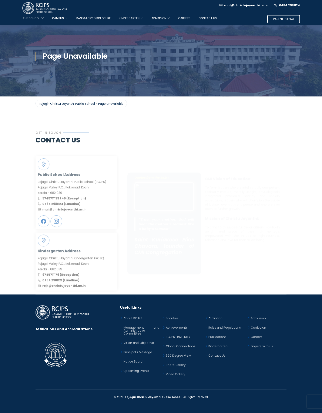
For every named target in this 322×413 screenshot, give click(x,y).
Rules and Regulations (224, 327)
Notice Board (133, 361)
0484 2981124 (287, 5)
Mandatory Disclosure (93, 18)
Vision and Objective (139, 342)
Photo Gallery (176, 364)
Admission (258, 318)
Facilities (172, 318)
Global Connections (180, 346)
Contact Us (208, 18)
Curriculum (259, 327)
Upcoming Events (137, 370)
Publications (217, 336)
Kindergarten (218, 346)
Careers (184, 18)
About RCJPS (133, 318)
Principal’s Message (138, 352)
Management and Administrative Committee (141, 330)
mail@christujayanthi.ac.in (243, 5)
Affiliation (215, 318)
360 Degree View (178, 355)
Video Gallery (175, 374)
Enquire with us (262, 346)
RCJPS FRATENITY (178, 336)
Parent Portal (283, 19)
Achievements (177, 327)
